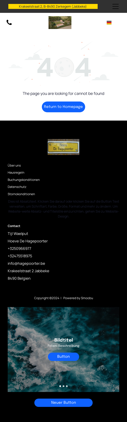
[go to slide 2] (63, 386)
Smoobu (87, 298)
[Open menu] (115, 6)
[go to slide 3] (67, 386)
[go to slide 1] (60, 386)
